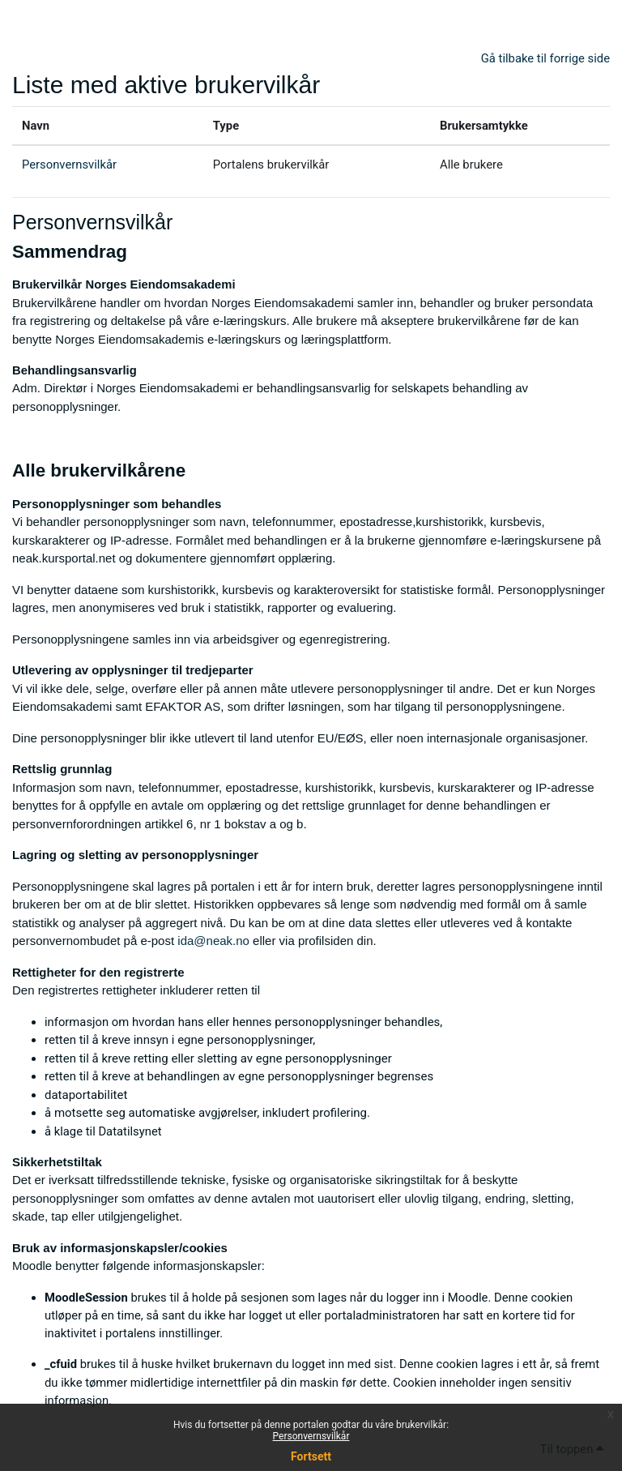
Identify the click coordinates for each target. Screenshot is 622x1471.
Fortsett (311, 1456)
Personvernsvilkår (311, 1436)
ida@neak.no (213, 940)
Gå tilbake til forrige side (545, 58)
